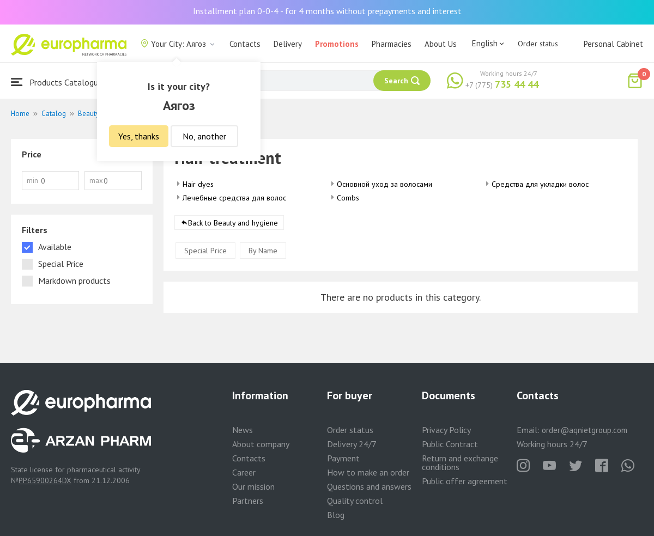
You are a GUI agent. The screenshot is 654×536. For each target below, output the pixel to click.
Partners (247, 500)
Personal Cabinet (613, 44)
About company (260, 443)
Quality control (355, 500)
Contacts (245, 44)
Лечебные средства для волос (234, 198)
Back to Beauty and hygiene (233, 223)
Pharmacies (391, 44)
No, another (204, 136)
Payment (343, 458)
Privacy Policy (446, 429)
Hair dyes (198, 184)
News (242, 429)
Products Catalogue (56, 82)
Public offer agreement (464, 481)
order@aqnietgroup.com (584, 430)
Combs (348, 198)
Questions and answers (369, 486)
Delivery (288, 44)
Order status (538, 43)
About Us (441, 44)
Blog (335, 514)
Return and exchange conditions (460, 462)
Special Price (205, 250)
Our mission (253, 486)
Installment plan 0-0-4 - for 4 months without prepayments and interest (327, 10)
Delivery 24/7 (352, 443)
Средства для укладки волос (540, 184)
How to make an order (368, 472)
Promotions (337, 44)
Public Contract (450, 443)
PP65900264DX (45, 480)
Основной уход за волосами (384, 184)
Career (244, 472)
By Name (263, 250)
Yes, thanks (138, 136)
